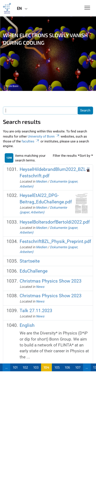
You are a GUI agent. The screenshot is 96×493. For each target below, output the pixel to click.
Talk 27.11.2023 (36, 310)
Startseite (30, 261)
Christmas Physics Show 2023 (50, 281)
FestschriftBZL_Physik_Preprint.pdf (55, 241)
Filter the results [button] (65, 156)
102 (25, 367)
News (40, 287)
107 (77, 367)
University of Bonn (44, 136)
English (27, 325)
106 (67, 367)
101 (15, 367)
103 (35, 367)
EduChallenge (34, 271)
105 (57, 367)
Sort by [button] (85, 156)
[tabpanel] (48, 53)
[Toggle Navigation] (87, 8)
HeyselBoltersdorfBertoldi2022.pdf (55, 222)
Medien (41, 181)
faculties (31, 141)
